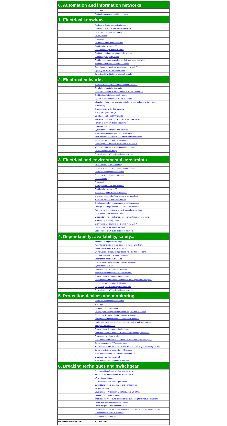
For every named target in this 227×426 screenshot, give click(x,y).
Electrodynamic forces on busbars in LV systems (113, 53)
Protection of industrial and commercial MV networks (115, 354)
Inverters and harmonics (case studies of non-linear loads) (117, 119)
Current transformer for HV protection (109, 413)
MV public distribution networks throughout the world (115, 147)
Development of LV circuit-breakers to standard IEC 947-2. (117, 392)
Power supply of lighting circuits (107, 57)
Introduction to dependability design (108, 241)
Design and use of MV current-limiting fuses (111, 402)
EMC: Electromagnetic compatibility (108, 32)
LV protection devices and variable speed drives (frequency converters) (122, 217)
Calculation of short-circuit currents (108, 88)
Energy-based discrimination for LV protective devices (115, 262)
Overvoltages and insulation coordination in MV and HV (116, 67)
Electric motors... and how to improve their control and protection (119, 60)
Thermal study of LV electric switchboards (111, 193)
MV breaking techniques (104, 378)
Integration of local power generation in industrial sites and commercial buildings (125, 102)
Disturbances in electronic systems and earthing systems (117, 203)
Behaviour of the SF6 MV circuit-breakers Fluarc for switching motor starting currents (127, 347)
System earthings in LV (104, 126)
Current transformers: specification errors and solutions (116, 385)
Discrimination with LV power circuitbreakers (112, 276)
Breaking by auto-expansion (105, 416)
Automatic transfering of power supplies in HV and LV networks (119, 92)
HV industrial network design (106, 151)
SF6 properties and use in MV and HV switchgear (114, 375)
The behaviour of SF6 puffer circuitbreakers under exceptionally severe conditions (126, 399)
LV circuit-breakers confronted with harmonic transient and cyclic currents (123, 322)
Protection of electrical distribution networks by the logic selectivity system (123, 280)
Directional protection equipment (107, 357)
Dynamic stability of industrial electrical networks (113, 74)
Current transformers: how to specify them (111, 381)
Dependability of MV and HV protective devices (113, 287)
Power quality (100, 39)
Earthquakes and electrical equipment (109, 175)
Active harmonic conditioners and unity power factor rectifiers (118, 137)
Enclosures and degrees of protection (109, 172)
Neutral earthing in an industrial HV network (111, 140)
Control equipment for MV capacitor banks (111, 343)
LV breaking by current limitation (107, 395)
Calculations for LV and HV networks (109, 43)
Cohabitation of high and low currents (109, 50)
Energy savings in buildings (105, 112)
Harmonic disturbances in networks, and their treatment (116, 85)
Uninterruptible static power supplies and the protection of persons (120, 252)
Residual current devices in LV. (106, 308)
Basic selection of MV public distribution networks (114, 154)
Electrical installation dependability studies (111, 95)
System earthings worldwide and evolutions (111, 130)
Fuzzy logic (99, 10)
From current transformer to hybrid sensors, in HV (114, 371)
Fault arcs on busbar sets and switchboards (111, 25)
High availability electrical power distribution (111, 255)
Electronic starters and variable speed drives (112, 14)
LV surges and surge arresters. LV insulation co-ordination (117, 207)
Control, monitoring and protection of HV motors (113, 350)
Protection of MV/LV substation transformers (112, 360)
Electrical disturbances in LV (106, 46)
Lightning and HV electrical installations (110, 71)
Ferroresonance (101, 36)
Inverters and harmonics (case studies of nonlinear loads (116, 196)
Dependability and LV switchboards (108, 259)
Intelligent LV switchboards (105, 326)
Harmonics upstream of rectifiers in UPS (110, 123)
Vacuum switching (102, 388)
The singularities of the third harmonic (109, 109)
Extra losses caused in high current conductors (113, 29)
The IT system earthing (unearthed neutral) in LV (113, 133)
